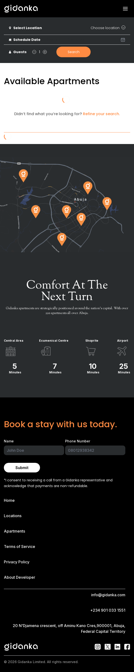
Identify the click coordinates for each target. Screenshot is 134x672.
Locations (12, 515)
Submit (21, 467)
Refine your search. (101, 114)
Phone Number (77, 441)
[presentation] (85, 39)
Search (74, 52)
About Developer (19, 577)
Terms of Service (19, 546)
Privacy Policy (16, 561)
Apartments (14, 531)
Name (9, 441)
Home (9, 500)
